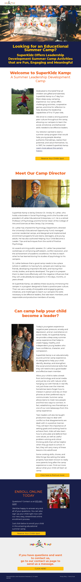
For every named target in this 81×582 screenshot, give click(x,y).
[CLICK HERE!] (40, 568)
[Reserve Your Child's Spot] (52, 158)
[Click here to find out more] (52, 475)
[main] (40, 54)
